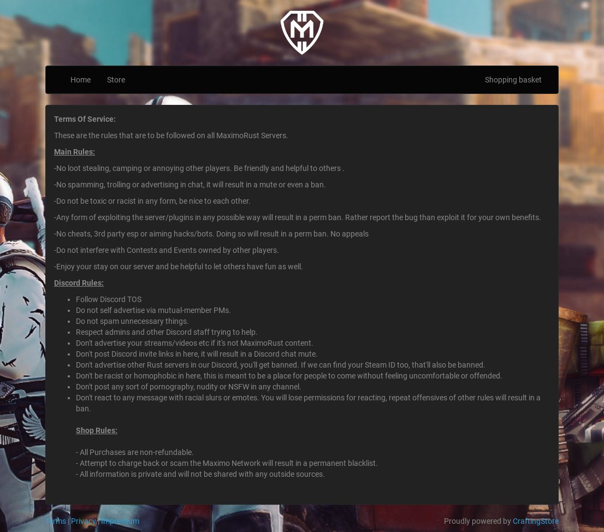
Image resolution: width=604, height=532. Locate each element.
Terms (55, 521)
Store (116, 79)
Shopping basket (513, 79)
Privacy (83, 521)
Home (80, 79)
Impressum (120, 521)
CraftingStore (536, 521)
